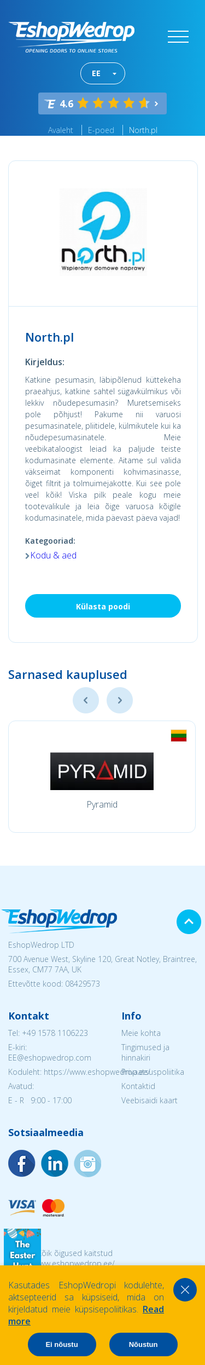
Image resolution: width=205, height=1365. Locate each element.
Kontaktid (138, 1086)
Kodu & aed (53, 555)
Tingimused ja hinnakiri (145, 1052)
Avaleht (60, 130)
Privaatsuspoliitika (152, 1072)
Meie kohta (141, 1033)
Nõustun (143, 1344)
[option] (102, 777)
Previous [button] (86, 700)
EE (96, 73)
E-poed (101, 130)
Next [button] (120, 700)
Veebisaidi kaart (149, 1100)
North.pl (143, 130)
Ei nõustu (61, 1344)
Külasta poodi (103, 606)
